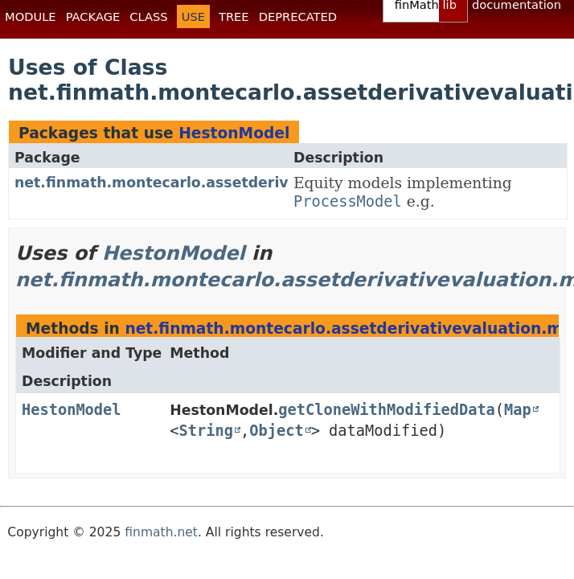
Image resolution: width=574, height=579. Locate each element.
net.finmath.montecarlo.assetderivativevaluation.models (238, 183)
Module (30, 16)
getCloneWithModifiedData (386, 409)
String (206, 430)
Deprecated (298, 16)
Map (517, 409)
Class (148, 16)
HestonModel (233, 133)
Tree (234, 16)
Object (276, 430)
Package (93, 16)
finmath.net (161, 532)
